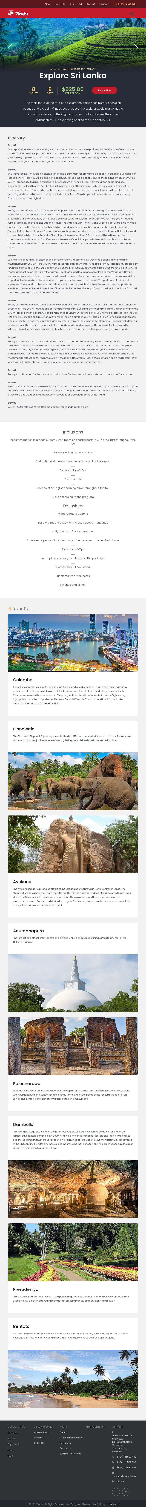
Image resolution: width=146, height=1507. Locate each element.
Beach (63, 1432)
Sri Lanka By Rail (44, 1427)
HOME (53, 69)
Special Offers (17, 1427)
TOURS (63, 69)
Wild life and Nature (71, 1453)
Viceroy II (39, 1437)
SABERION (115, 1502)
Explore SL (53, 4)
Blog (66, 4)
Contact (88, 4)
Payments (104, 4)
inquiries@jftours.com (124, 1476)
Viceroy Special (43, 1432)
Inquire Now (104, 90)
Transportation (95, 1427)
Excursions (66, 1448)
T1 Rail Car (39, 1442)
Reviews (13, 1432)
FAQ (76, 4)
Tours (63, 1427)
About (39, 4)
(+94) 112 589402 (125, 3)
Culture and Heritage (72, 1437)
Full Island (65, 1442)
